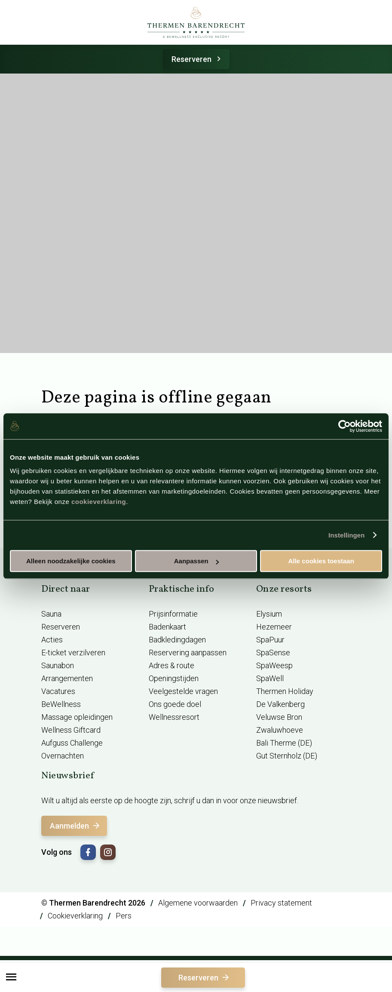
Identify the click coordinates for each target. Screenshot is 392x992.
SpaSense (273, 652)
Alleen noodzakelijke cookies (71, 561)
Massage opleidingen (77, 717)
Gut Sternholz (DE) (286, 755)
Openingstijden (174, 678)
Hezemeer (274, 626)
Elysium (269, 613)
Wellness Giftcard (71, 729)
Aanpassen (196, 561)
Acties (52, 639)
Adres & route (171, 665)
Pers (124, 915)
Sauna (51, 613)
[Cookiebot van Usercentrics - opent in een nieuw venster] (344, 426)
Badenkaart (167, 626)
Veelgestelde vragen (183, 691)
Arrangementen (67, 678)
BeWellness (61, 704)
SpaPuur (270, 639)
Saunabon (57, 665)
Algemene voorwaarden (198, 902)
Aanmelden (75, 825)
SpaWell (270, 678)
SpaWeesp (274, 665)
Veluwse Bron (279, 717)
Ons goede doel (175, 704)
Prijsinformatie (173, 613)
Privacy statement (281, 902)
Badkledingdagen (177, 639)
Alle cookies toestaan (321, 561)
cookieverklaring (98, 501)
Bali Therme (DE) (284, 742)
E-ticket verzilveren (73, 652)
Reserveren (198, 59)
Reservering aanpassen (188, 652)
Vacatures (58, 691)
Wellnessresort (174, 717)
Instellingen (346, 535)
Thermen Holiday (284, 691)
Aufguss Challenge (72, 742)
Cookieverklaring (75, 915)
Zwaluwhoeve (279, 729)
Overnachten (62, 755)
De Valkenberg (280, 704)
